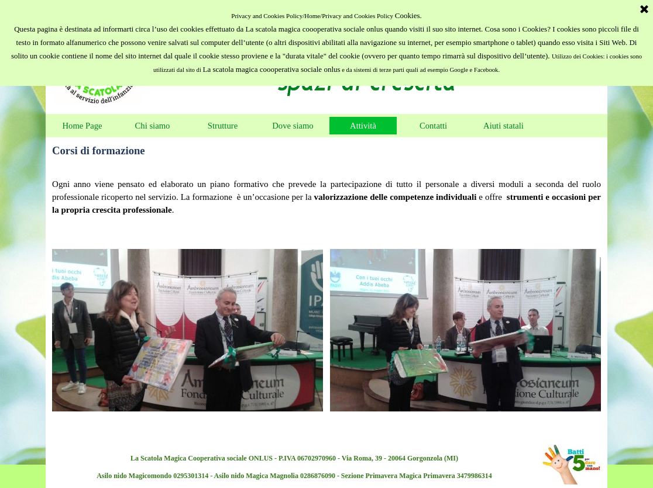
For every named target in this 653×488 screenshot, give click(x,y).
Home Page (82, 125)
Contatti (433, 125)
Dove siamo (292, 125)
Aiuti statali (503, 125)
